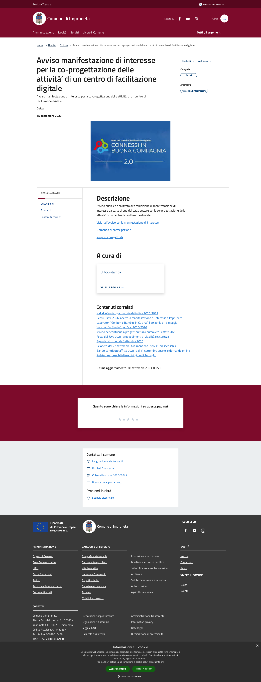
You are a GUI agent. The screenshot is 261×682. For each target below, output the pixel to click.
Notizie (64, 45)
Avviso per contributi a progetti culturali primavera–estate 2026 (136, 332)
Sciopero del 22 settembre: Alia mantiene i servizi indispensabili (136, 346)
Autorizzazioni (139, 586)
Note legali (137, 628)
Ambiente (136, 574)
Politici (36, 580)
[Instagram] (194, 18)
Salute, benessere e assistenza (148, 580)
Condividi (188, 61)
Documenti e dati (42, 592)
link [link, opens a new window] (162, 662)
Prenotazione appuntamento (98, 616)
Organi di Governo (43, 556)
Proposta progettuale (110, 237)
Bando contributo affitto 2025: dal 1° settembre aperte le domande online (143, 350)
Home (40, 45)
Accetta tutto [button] (117, 669)
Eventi (184, 591)
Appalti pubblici (90, 580)
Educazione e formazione (145, 556)
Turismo (86, 592)
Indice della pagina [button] (50, 192)
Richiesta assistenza (93, 634)
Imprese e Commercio (94, 574)
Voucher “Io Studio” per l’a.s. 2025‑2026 (122, 327)
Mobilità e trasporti (93, 598)
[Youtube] (186, 18)
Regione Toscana (42, 4)
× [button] (257, 646)
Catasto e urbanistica (94, 586)
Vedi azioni (205, 61)
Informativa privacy (142, 622)
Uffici (35, 568)
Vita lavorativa (90, 568)
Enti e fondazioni (42, 574)
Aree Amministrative (44, 562)
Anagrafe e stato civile (94, 556)
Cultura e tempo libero (94, 562)
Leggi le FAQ (89, 628)
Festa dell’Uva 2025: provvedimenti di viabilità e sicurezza (133, 336)
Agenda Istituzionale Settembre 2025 (120, 341)
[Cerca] (224, 18)
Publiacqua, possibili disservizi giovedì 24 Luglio (126, 355)
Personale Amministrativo (47, 586)
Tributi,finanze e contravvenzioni (149, 568)
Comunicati (186, 562)
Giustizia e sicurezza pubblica (147, 562)
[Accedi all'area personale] (211, 4)
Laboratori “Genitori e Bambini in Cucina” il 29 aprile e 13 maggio (137, 322)
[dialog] (130, 662)
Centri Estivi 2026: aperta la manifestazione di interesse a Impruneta (139, 318)
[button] (130, 676)
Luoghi (184, 585)
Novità (52, 45)
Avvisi (183, 568)
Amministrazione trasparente (147, 616)
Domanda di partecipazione (114, 230)
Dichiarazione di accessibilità (147, 634)
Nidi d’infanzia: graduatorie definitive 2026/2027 (127, 313)
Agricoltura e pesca (142, 592)
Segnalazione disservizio (95, 622)
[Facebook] (178, 18)
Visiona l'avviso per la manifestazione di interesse (128, 222)
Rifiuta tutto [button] (144, 668)
